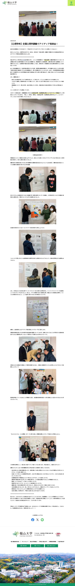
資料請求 (24, 545)
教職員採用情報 (52, 541)
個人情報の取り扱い (15, 541)
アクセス (38, 545)
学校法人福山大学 (43, 541)
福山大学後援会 (33, 541)
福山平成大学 (61, 541)
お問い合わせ (52, 545)
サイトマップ (25, 541)
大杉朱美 (24, 60)
